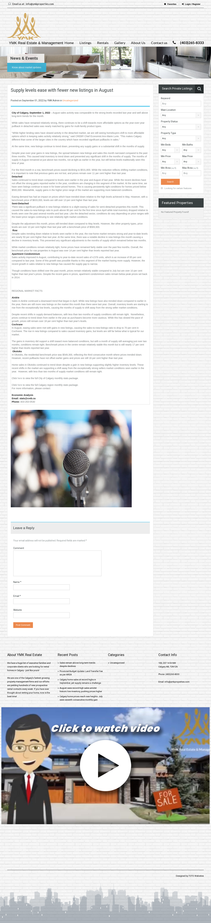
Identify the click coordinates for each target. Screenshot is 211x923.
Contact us (159, 43)
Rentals (103, 43)
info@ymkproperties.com (40, 3)
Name (17, 582)
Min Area (168, 168)
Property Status (169, 121)
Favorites (170, 4)
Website (17, 610)
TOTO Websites (196, 876)
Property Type (168, 133)
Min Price (166, 156)
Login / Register (191, 4)
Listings (85, 43)
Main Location (168, 110)
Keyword (165, 98)
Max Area (190, 168)
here (19, 378)
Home (69, 43)
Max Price (187, 156)
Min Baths (187, 144)
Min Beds (166, 144)
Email (17, 596)
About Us (138, 43)
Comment (18, 548)
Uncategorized (70, 100)
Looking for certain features (176, 188)
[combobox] (181, 115)
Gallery (119, 43)
